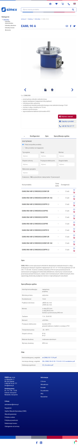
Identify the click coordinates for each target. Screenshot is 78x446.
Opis (47, 136)
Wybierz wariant (66, 117)
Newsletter (44, 397)
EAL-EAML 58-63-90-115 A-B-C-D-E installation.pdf (58, 361)
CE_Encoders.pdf (47, 365)
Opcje (42, 152)
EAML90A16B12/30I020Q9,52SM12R (35, 191)
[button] (25, 90)
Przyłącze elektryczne (48, 160)
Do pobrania (44, 390)
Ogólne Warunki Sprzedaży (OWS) (15, 411)
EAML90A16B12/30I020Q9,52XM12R (35, 237)
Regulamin (8, 408)
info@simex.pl (9, 385)
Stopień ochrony (27, 160)
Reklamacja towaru (11, 423)
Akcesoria (8, 30)
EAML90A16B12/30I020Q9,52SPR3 (35, 217)
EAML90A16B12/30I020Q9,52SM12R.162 (37, 198)
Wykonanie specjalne (29, 169)
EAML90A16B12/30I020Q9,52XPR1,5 (35, 250)
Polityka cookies (10, 417)
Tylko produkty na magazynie (33, 148)
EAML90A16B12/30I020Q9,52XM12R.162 (37, 243)
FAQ (42, 393)
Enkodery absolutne (10, 25)
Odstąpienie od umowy (12, 426)
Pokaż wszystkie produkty (31, 144)
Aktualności (44, 384)
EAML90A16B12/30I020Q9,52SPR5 (35, 224)
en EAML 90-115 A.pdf (49, 357)
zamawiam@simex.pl (11, 404)
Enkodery (6, 20)
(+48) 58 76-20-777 (11, 383)
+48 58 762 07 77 (66, 126)
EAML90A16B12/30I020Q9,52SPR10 (35, 230)
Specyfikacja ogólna (61, 136)
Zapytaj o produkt (66, 121)
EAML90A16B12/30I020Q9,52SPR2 (35, 211)
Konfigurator (35, 136)
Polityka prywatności (11, 420)
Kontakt (43, 387)
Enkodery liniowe (9, 27)
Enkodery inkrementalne (9, 22)
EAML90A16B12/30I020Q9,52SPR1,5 (35, 204)
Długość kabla (63, 160)
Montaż (61, 152)
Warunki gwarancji (10, 414)
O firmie (43, 381)
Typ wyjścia (26, 152)
